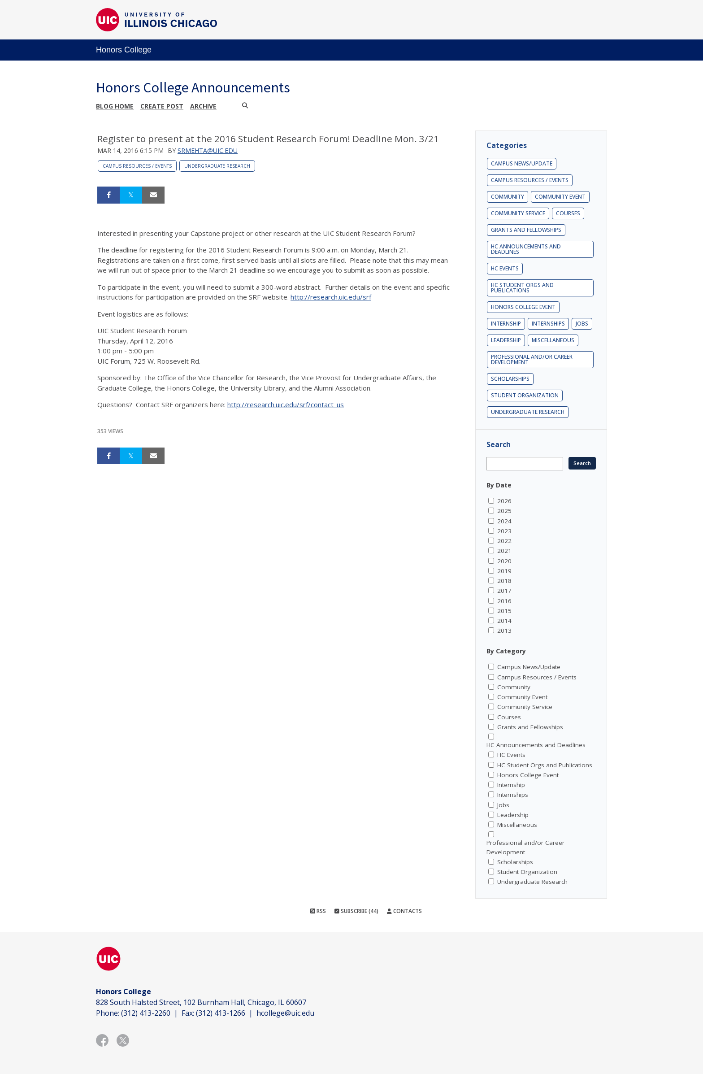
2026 (504, 501)
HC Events (505, 268)
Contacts (404, 911)
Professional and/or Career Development (532, 359)
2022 (504, 541)
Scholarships (510, 379)
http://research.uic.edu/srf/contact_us (285, 404)
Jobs (582, 323)
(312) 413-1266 (220, 1013)
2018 (504, 581)
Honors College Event (523, 307)
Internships (548, 323)
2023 (504, 531)
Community (507, 196)
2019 (504, 571)
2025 (504, 511)
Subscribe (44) (356, 911)
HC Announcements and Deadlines (526, 249)
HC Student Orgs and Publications (522, 287)
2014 (504, 621)
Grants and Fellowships (526, 230)
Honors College (124, 49)
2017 (504, 591)
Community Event (560, 196)
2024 (504, 521)
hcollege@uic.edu (285, 1013)
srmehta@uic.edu (208, 150)
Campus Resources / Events (137, 166)
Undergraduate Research (217, 166)
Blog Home (115, 106)
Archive (203, 106)
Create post (161, 106)
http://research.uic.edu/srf (331, 296)
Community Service (518, 213)
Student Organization (525, 395)
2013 (504, 630)
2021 (504, 551)
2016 (504, 601)
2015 (504, 611)
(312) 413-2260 (145, 1013)
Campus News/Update (521, 163)
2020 (504, 561)
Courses (568, 213)
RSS (318, 911)
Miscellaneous (553, 340)
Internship (506, 323)
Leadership (506, 340)
